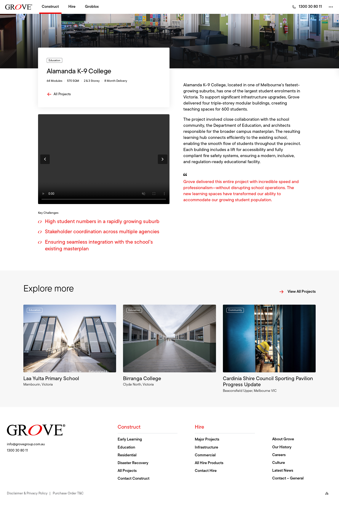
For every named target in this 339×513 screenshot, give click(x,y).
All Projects (59, 94)
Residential (127, 455)
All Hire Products (209, 463)
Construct (50, 7)
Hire (71, 7)
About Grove (283, 439)
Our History (281, 447)
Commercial (205, 455)
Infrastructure (206, 447)
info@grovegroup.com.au (26, 444)
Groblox (92, 7)
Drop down (328, 7)
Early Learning (130, 439)
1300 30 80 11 (310, 7)
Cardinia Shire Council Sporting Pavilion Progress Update (268, 382)
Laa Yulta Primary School (51, 378)
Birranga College (142, 378)
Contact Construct (133, 479)
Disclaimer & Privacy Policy (27, 493)
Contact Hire (206, 471)
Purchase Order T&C (68, 493)
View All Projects (297, 291)
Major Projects (207, 439)
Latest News (282, 471)
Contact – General (288, 478)
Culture (278, 463)
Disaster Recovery (133, 463)
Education (126, 447)
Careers (279, 455)
